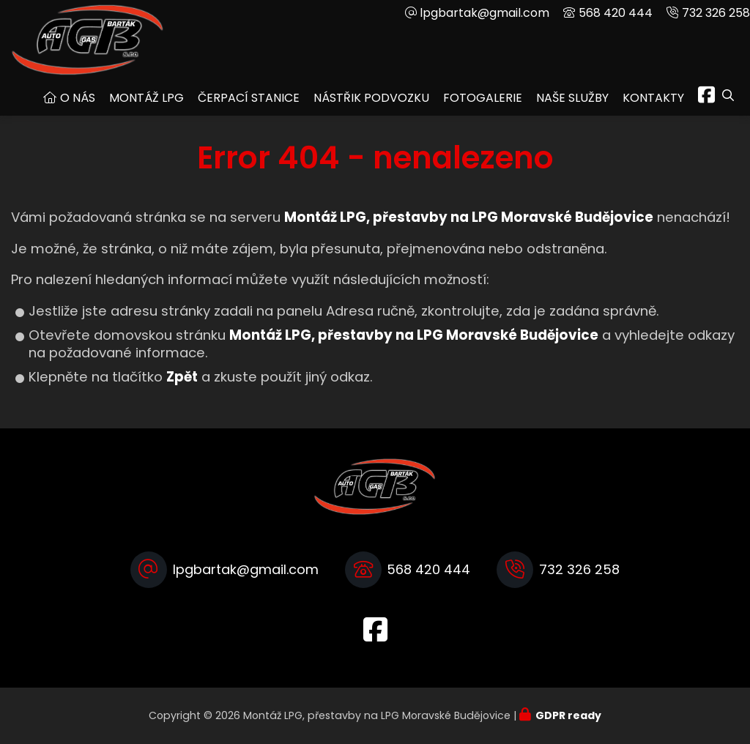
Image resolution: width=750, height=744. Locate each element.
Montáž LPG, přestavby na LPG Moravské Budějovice (413, 335)
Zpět (182, 377)
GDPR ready (568, 715)
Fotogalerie (482, 97)
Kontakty (653, 97)
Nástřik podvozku (371, 97)
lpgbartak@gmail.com (484, 12)
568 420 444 (616, 12)
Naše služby (572, 97)
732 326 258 (716, 12)
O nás (77, 97)
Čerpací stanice (249, 97)
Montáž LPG (146, 97)
